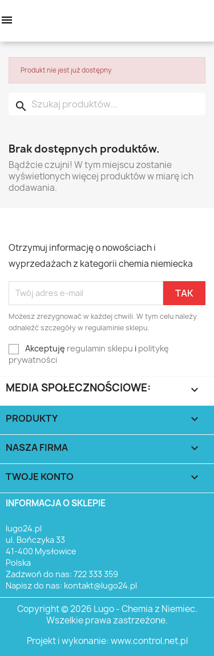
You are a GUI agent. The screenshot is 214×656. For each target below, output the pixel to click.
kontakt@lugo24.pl (100, 585)
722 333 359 (96, 574)
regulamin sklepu (100, 348)
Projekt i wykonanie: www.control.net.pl (107, 641)
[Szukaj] (107, 104)
